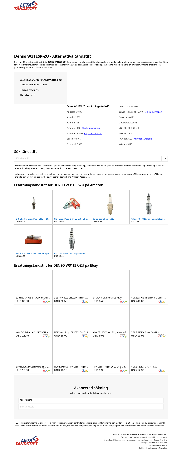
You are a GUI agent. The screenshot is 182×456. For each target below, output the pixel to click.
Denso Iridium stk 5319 (130, 111)
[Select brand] (91, 400)
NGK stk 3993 (125, 138)
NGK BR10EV (125, 133)
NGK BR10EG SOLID (128, 127)
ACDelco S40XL (74, 111)
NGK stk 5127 (125, 144)
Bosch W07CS (74, 138)
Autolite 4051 (73, 122)
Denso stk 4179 (126, 117)
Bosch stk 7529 (74, 144)
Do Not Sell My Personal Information (153, 448)
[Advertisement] (91, 31)
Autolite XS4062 (75, 133)
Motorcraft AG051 (127, 122)
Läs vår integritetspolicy (158, 445)
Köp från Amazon (91, 127)
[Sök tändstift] (88, 158)
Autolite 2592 (73, 117)
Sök (164, 158)
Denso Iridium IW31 (128, 106)
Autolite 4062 (73, 127)
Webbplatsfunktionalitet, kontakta (154, 442)
